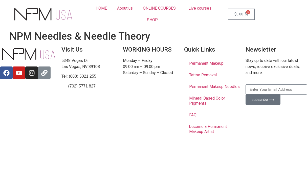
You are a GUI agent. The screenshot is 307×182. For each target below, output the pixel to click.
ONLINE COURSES (160, 8)
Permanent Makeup (206, 63)
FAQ (192, 114)
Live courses (199, 8)
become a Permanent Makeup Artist (208, 129)
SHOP (153, 19)
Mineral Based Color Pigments (207, 101)
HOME (101, 8)
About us (125, 8)
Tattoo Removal (203, 75)
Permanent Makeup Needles (214, 86)
